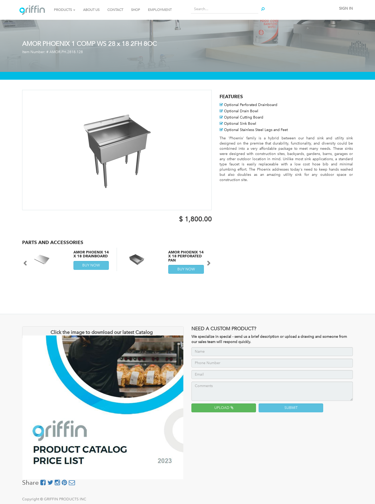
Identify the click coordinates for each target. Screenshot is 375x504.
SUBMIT (291, 408)
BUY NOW (91, 265)
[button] (27, 261)
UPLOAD (223, 408)
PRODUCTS (64, 10)
